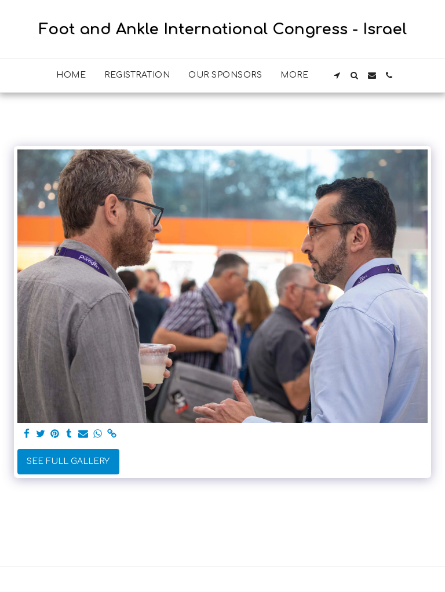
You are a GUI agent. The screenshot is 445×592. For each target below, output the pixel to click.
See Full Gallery (68, 461)
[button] (337, 75)
